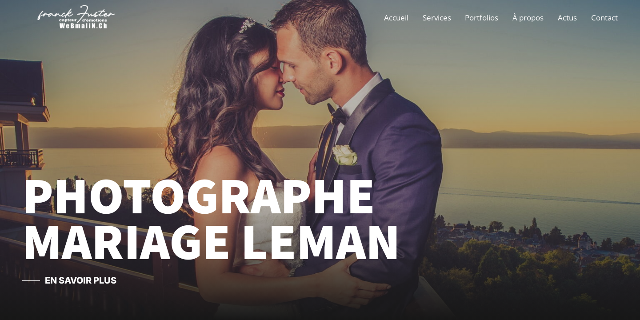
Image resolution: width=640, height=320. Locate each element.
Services (437, 17)
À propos (528, 17)
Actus (567, 17)
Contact (604, 17)
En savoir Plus (80, 280)
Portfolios (481, 17)
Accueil (396, 17)
